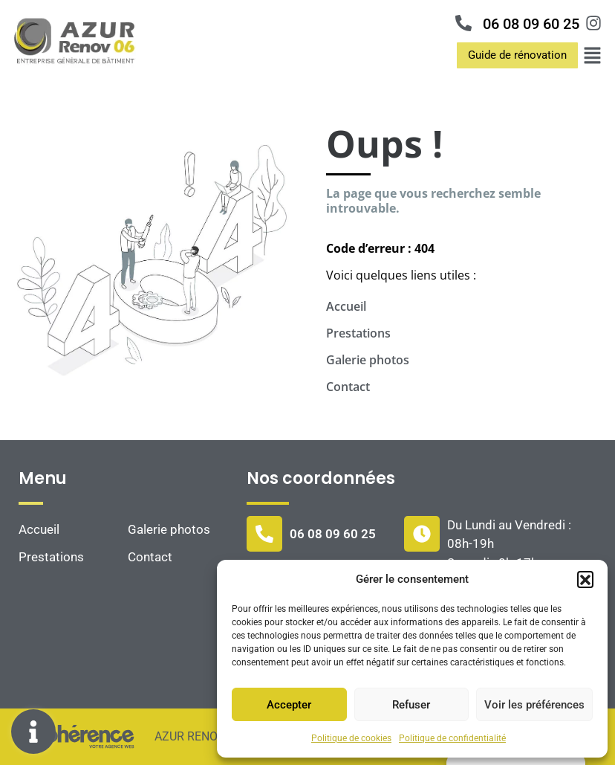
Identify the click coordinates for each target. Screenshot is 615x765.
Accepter (289, 704)
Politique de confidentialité (452, 738)
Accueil (346, 306)
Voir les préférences (534, 704)
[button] (585, 579)
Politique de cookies (351, 738)
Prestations (358, 333)
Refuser (411, 704)
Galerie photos (367, 360)
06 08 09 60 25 (531, 24)
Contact (348, 386)
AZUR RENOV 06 (196, 736)
